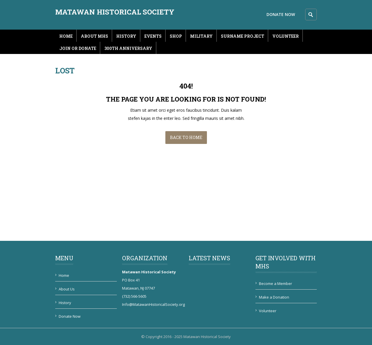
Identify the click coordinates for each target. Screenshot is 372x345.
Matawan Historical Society (114, 12)
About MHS (94, 36)
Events (153, 36)
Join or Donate (77, 48)
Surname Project (242, 36)
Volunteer (285, 36)
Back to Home (186, 137)
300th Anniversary (128, 48)
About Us (67, 289)
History (126, 36)
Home (66, 36)
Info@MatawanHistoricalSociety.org (153, 304)
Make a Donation (274, 297)
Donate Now (281, 14)
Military (201, 36)
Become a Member (275, 283)
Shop (176, 36)
